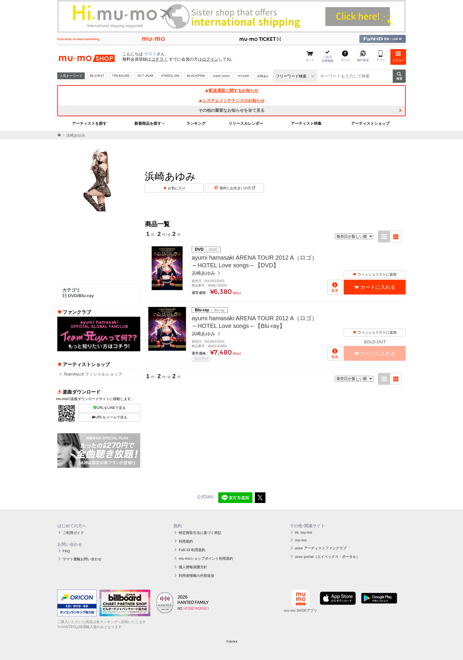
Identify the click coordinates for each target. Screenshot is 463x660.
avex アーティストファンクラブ (320, 548)
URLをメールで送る (109, 417)
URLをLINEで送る (109, 408)
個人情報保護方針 (193, 567)
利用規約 (186, 541)
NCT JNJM (145, 75)
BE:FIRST (97, 75)
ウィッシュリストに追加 (375, 274)
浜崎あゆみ (265, 76)
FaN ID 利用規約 (192, 550)
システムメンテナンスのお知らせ (231, 100)
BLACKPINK (196, 75)
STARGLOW (170, 75)
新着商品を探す (147, 123)
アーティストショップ (370, 123)
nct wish (243, 75)
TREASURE (121, 75)
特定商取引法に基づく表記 (200, 533)
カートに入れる (377, 287)
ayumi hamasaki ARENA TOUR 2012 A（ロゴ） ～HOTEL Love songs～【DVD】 (254, 261)
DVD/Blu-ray (78, 295)
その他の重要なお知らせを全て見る (231, 110)
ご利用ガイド (73, 533)
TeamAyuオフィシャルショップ (92, 374)
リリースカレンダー (246, 123)
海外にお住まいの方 (237, 188)
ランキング (196, 123)
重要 (334, 291)
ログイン (210, 59)
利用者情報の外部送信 (196, 576)
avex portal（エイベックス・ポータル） (327, 557)
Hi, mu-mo (303, 532)
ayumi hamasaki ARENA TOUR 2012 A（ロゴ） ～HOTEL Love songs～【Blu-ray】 (254, 322)
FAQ (66, 551)
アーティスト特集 (306, 123)
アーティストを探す (89, 123)
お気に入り (176, 188)
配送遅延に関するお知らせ (231, 90)
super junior (221, 75)
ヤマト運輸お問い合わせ (82, 559)
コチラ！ (159, 59)
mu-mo (301, 540)
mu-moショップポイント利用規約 (206, 559)
